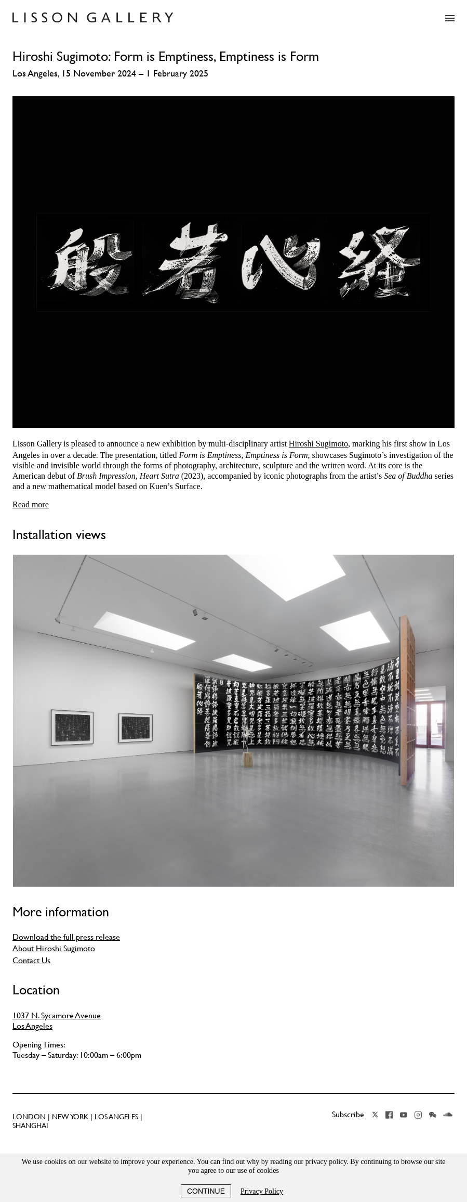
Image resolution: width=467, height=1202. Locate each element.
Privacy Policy (262, 1191)
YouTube (403, 1114)
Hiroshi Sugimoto (318, 443)
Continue (206, 1191)
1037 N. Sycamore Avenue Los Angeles (56, 1020)
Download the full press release (66, 936)
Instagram (418, 1114)
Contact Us (31, 960)
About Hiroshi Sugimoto (53, 948)
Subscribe (348, 1114)
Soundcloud (448, 1114)
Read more (30, 504)
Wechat (432, 1114)
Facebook (389, 1114)
